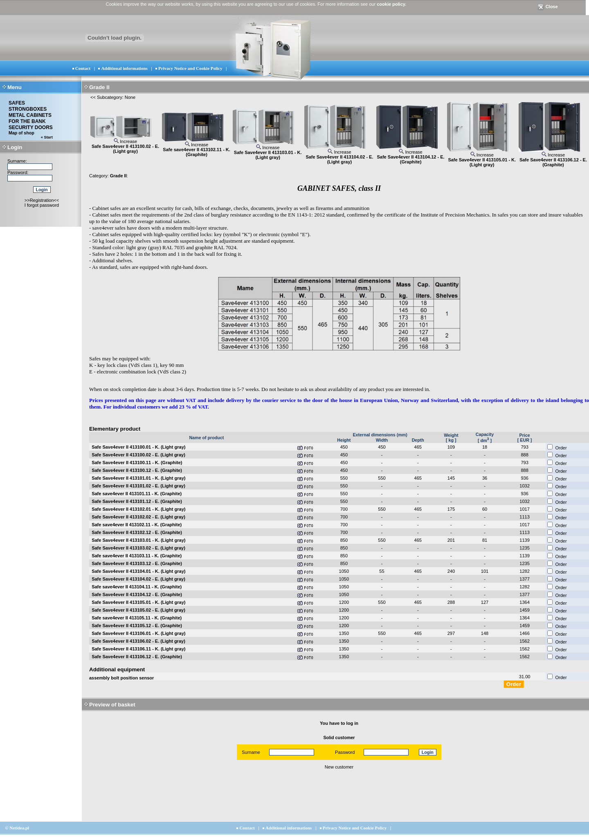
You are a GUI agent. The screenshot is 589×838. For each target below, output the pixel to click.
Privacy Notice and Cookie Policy (190, 68)
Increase (125, 141)
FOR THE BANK (27, 121)
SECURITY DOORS (31, 127)
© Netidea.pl (17, 827)
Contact (82, 68)
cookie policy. (391, 4)
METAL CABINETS (30, 115)
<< (93, 97)
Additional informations (124, 68)
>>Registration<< (42, 200)
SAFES (17, 103)
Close (547, 6)
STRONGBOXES (28, 109)
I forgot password (42, 205)
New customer (339, 766)
